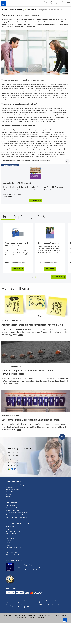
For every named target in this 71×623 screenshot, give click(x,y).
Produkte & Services (12, 490)
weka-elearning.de (12, 552)
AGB (5, 615)
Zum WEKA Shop (59, 277)
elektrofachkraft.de (12, 534)
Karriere (8, 494)
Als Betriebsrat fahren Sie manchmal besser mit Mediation (32, 325)
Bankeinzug (10, 593)
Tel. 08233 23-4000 (14, 452)
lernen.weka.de (10, 541)
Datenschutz (13, 615)
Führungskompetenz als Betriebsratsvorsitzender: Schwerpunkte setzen (27, 372)
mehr (21, 334)
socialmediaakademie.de (13, 548)
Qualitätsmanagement (10, 415)
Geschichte (9, 487)
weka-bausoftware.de (13, 550)
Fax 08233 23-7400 (14, 455)
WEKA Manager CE (12, 506)
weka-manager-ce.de (12, 555)
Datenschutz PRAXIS (12, 510)
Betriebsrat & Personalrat (11, 320)
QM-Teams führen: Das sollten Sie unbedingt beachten (30, 420)
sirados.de (9, 545)
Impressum (22, 615)
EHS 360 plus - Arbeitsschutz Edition (17, 513)
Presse (8, 497)
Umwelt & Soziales (11, 492)
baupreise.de (10, 529)
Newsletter (48, 615)
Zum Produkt (18, 269)
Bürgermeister (31, 10)
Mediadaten (22, 618)
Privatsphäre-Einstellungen (36, 618)
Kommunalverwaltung (17, 10)
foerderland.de (10, 538)
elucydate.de (10, 536)
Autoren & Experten (60, 615)
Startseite (4, 10)
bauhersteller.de (11, 527)
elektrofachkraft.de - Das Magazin (16, 517)
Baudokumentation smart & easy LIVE (18, 515)
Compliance (32, 615)
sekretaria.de (10, 543)
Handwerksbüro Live (12, 508)
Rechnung (19, 593)
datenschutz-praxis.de (13, 531)
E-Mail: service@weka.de (16, 460)
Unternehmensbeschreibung (15, 485)
